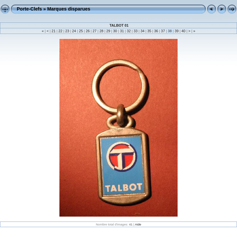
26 (88, 31)
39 (177, 31)
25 (81, 31)
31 (122, 31)
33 (136, 31)
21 (53, 31)
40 (183, 31)
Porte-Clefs (29, 9)
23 (67, 31)
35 (149, 31)
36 (156, 31)
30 (115, 31)
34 (142, 31)
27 (94, 31)
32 (129, 31)
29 (108, 31)
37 (163, 31)
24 (74, 31)
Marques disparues (68, 9)
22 (60, 31)
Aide (138, 224)
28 (101, 31)
